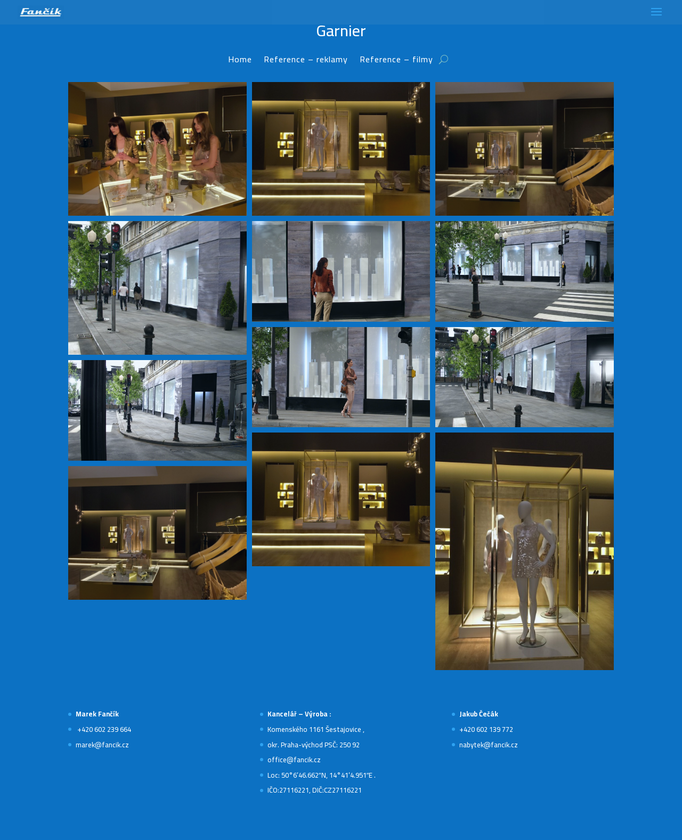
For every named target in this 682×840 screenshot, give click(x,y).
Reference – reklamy (306, 61)
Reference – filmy (396, 61)
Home (240, 61)
